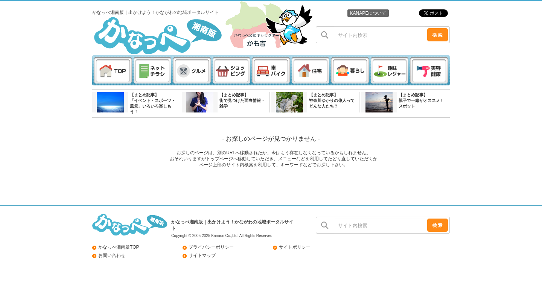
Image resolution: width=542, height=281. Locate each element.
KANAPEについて (368, 13)
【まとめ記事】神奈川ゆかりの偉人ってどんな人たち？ (332, 100)
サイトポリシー (295, 247)
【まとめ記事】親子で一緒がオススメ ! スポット (421, 100)
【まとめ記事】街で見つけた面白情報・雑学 (242, 100)
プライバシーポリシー (211, 247)
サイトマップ (202, 255)
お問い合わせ (111, 255)
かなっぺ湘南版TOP (118, 247)
